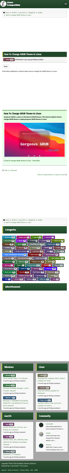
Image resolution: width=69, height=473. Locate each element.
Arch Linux (9, 240)
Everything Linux (36, 244)
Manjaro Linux (37, 262)
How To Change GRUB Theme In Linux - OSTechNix (23, 161)
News (6, 66)
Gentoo (35, 247)
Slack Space (37, 272)
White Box (43, 279)
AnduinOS (49, 237)
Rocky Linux (9, 272)
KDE (49, 251)
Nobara (19, 265)
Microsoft (9, 375)
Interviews (37, 251)
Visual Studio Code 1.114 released (15, 378)
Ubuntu (18, 279)
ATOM (36, 470)
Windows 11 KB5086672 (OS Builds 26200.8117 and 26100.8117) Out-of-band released (16, 403)
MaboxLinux (9, 262)
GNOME (47, 247)
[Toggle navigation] (65, 3)
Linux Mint (8, 258)
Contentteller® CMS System (19, 466)
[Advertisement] (34, 34)
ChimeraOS (57, 240)
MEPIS (50, 262)
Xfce (55, 279)
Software (9, 275)
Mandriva (22, 262)
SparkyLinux (41, 275)
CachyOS (33, 240)
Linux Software (57, 258)
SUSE (53, 275)
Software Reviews (24, 275)
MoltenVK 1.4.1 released (11, 454)
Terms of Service (13, 470)
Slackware (52, 272)
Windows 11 (9, 398)
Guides (9, 59)
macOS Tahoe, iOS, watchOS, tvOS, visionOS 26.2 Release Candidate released (15, 442)
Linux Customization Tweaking (14, 255)
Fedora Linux (52, 244)
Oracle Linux (33, 265)
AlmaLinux (9, 237)
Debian (8, 244)
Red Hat (37, 268)
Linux (59, 251)
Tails (6, 279)
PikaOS (46, 265)
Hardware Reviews (21, 251)
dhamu (48, 445)
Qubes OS (24, 268)
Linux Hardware (51, 255)
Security (23, 272)
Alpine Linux (23, 237)
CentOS (45, 240)
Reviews (50, 268)
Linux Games (35, 255)
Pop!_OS (58, 265)
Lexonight (49, 424)
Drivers (21, 244)
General (22, 247)
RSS (32, 470)
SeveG (48, 433)
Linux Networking (24, 258)
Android (36, 237)
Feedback (9, 247)
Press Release (10, 268)
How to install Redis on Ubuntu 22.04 (51, 175)
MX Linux (8, 265)
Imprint (3, 470)
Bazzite (21, 240)
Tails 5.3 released (10, 170)
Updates (30, 279)
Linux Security (40, 258)
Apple (8, 424)
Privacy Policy (24, 470)
